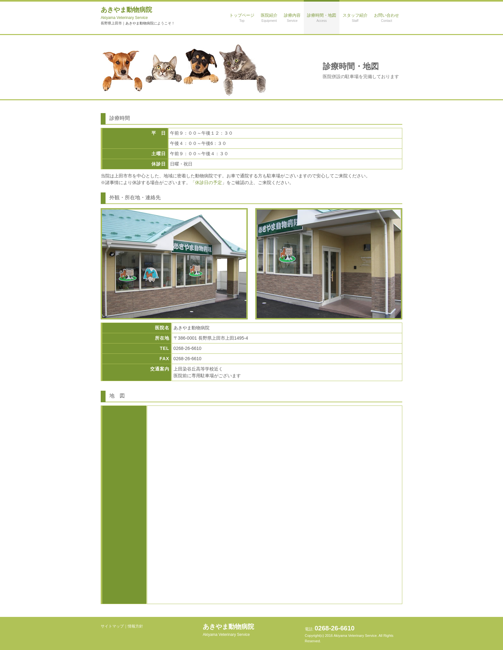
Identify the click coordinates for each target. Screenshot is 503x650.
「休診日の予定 (206, 182)
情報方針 (135, 626)
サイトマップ (112, 626)
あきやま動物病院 (126, 13)
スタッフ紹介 (355, 17)
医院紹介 (269, 17)
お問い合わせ (386, 17)
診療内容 (292, 17)
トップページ (241, 17)
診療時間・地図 (321, 17)
